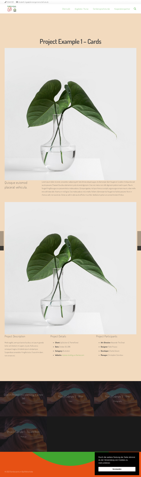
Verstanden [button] (116, 469)
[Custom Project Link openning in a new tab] (23, 399)
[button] (135, 8)
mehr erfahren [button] (104, 463)
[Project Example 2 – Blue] (70, 399)
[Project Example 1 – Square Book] (23, 434)
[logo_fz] (12, 9)
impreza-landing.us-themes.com (73, 355)
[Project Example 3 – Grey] (117, 399)
